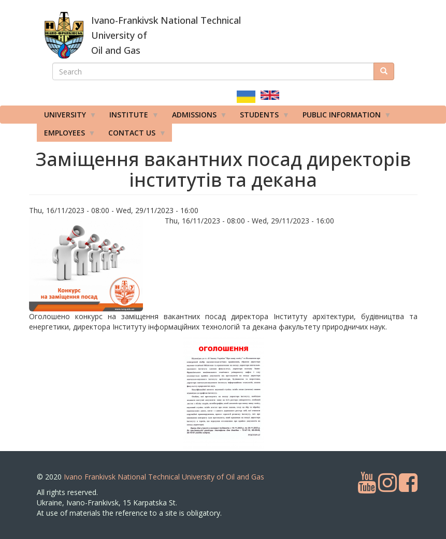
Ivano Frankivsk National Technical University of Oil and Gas (164, 477)
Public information (343, 117)
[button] (93, 263)
